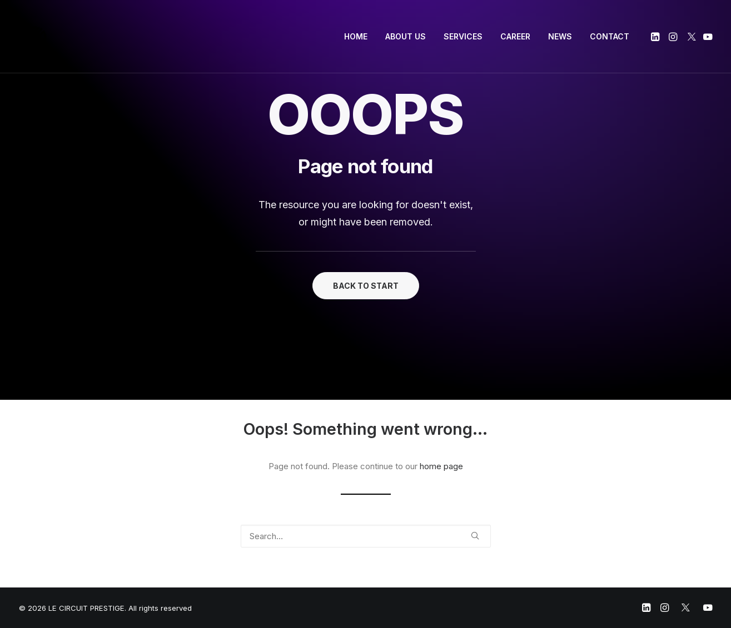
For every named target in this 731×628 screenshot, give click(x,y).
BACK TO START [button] (366, 285)
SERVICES (463, 36)
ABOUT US (405, 36)
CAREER (515, 36)
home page (441, 466)
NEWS (560, 36)
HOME (355, 36)
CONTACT (609, 36)
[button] (656, 36)
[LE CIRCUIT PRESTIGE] (35, 36)
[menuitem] (355, 36)
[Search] (366, 536)
